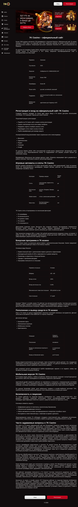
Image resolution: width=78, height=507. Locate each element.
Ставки (4, 20)
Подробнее (58, 16)
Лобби (4, 12)
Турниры (4, 24)
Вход (58, 4)
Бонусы (4, 16)
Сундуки (4, 37)
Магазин (4, 33)
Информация (5, 53)
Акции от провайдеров (5, 28)
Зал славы (5, 45)
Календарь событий (5, 49)
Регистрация (69, 4)
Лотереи (4, 41)
